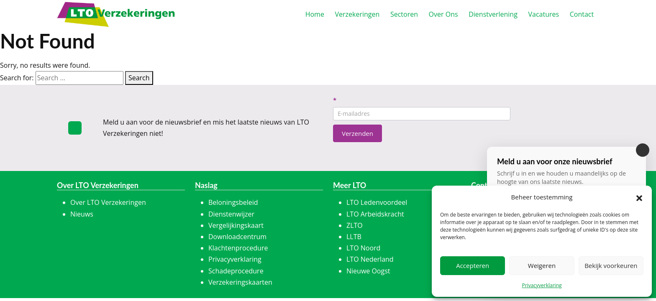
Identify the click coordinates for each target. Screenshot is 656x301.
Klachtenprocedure (238, 248)
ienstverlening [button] (493, 14)
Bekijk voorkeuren (610, 265)
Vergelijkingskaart (236, 225)
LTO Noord (363, 248)
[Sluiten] (642, 150)
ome (314, 14)
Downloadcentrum (237, 236)
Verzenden (357, 133)
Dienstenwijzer (231, 214)
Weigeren (542, 265)
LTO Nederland (370, 259)
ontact (582, 14)
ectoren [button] (404, 14)
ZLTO (354, 225)
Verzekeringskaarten (240, 282)
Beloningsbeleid (233, 202)
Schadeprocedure (236, 270)
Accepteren (472, 265)
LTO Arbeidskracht (375, 214)
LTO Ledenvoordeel (376, 202)
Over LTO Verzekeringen (108, 202)
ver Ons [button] (443, 14)
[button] (639, 197)
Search (139, 77)
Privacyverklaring (541, 285)
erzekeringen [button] (357, 14)
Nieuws (81, 214)
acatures (543, 14)
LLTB (353, 236)
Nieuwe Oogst (368, 270)
